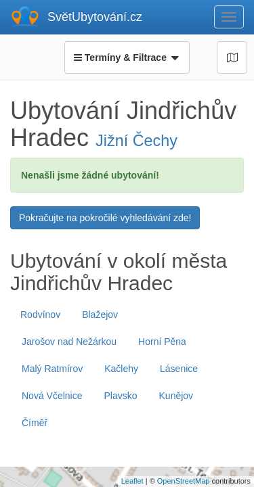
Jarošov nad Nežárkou (69, 341)
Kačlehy (121, 368)
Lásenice (179, 368)
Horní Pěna (162, 341)
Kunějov (176, 395)
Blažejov (100, 314)
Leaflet (132, 481)
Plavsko (120, 395)
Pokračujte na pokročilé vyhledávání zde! (105, 217)
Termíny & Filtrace (126, 57)
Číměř (34, 422)
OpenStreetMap (183, 481)
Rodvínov (40, 314)
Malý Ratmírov (52, 368)
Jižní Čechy (136, 140)
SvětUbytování (94, 17)
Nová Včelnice (52, 395)
